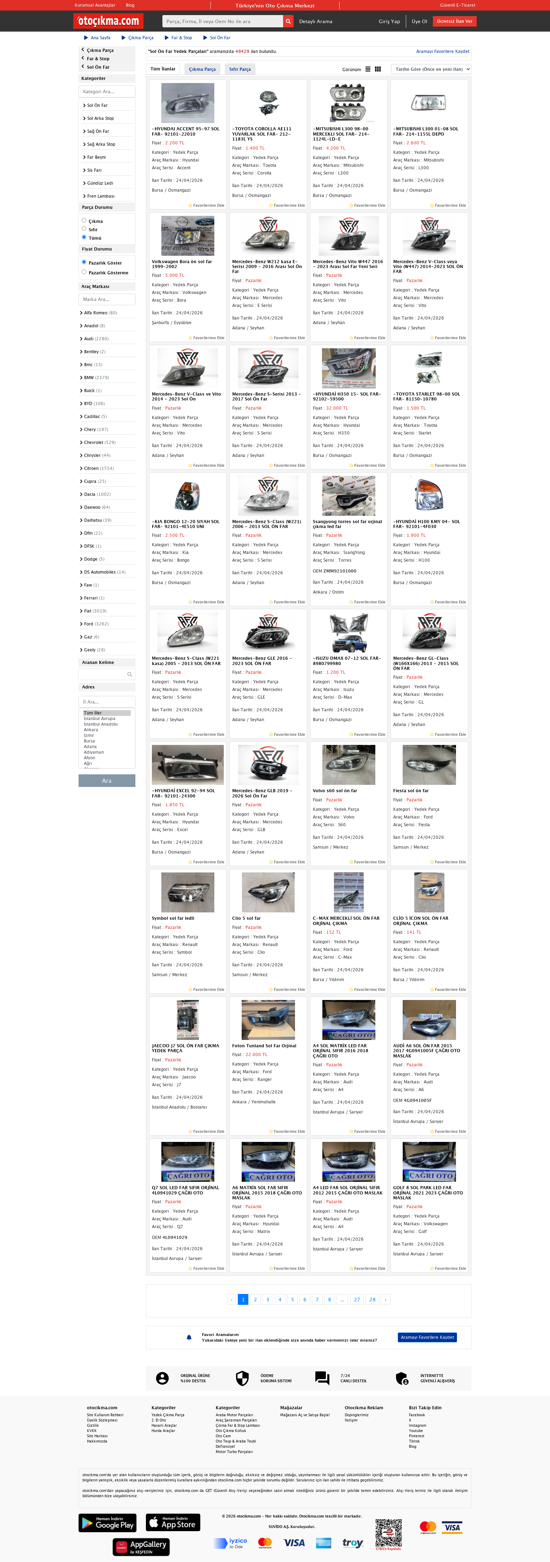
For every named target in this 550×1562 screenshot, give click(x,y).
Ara (107, 780)
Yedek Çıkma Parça (168, 1415)
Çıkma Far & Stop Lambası (238, 1425)
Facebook (417, 1415)
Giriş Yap (389, 21)
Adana (107, 746)
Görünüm (351, 69)
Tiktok (414, 1441)
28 (372, 1299)
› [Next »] (386, 1299)
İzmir (107, 735)
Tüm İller (107, 713)
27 (357, 1299)
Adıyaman (107, 752)
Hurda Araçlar (163, 1431)
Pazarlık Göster (105, 263)
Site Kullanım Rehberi (105, 1415)
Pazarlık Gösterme (108, 272)
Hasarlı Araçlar (164, 1425)
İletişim (351, 1420)
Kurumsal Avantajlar (95, 5)
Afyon (107, 758)
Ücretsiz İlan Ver (454, 21)
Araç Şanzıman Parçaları (236, 1420)
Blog (130, 5)
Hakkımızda (97, 1441)
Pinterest (416, 1436)
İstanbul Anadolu (107, 724)
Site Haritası (97, 1436)
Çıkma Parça (138, 37)
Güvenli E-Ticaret (457, 5)
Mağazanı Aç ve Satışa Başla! (305, 1415)
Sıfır (93, 229)
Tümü (95, 238)
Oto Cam (223, 1436)
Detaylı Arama (316, 21)
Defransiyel (225, 1446)
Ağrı (107, 763)
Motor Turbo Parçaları (234, 1452)
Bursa (107, 741)
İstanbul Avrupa (107, 718)
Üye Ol (419, 21)
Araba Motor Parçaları (234, 1415)
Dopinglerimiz (357, 1415)
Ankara (107, 730)
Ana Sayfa (97, 37)
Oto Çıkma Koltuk (231, 1431)
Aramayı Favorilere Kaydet (442, 51)
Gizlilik (93, 1425)
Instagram (417, 1425)
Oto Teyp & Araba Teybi (236, 1441)
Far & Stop (178, 37)
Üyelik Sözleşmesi (102, 1420)
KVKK (92, 1431)
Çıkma (96, 221)
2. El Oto (159, 1420)
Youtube (416, 1431)
